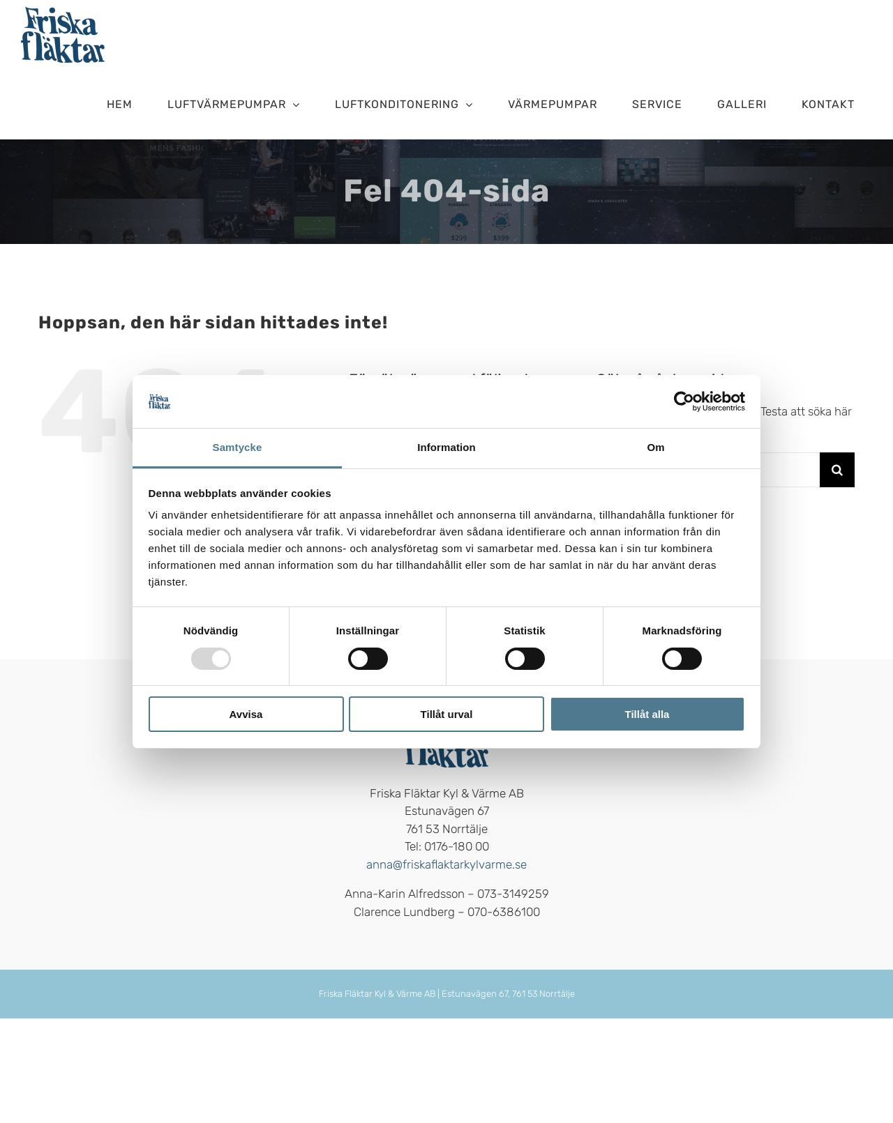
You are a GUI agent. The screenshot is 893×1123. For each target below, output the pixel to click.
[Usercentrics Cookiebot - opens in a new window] (684, 401)
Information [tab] (446, 447)
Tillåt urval (447, 714)
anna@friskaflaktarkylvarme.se (446, 864)
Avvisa (246, 714)
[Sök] (837, 469)
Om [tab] (655, 447)
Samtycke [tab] (237, 447)
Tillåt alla (647, 714)
